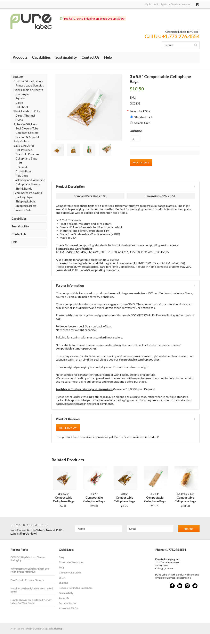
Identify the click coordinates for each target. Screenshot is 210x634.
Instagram (187, 585)
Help (108, 57)
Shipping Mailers (26, 205)
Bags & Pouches (24, 145)
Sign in (163, 4)
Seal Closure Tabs (27, 128)
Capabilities (41, 57)
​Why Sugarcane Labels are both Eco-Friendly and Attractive (30, 570)
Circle (19, 102)
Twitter (194, 585)
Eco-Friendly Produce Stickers (27, 580)
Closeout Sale (22, 210)
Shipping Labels (25, 201)
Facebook (172, 585)
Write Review (68, 427)
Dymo (19, 119)
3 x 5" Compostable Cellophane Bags (124, 497)
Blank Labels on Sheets (28, 89)
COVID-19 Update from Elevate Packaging (27, 559)
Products (20, 57)
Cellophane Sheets (28, 184)
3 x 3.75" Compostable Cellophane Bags (63, 497)
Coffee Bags (24, 171)
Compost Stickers (27, 132)
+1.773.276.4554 (181, 36)
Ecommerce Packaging (28, 192)
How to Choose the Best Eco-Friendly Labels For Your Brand (30, 601)
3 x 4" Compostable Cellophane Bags (94, 497)
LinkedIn (179, 585)
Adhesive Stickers (25, 124)
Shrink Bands (24, 188)
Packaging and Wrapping (29, 180)
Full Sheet (22, 107)
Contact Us (90, 57)
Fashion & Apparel (27, 137)
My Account (151, 4)
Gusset (22, 167)
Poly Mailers (21, 141)
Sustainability (66, 57)
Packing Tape (24, 197)
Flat (20, 162)
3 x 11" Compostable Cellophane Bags (155, 497)
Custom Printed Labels (28, 81)
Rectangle (22, 94)
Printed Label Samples (30, 85)
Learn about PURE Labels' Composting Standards (87, 270)
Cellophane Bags (26, 158)
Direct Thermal (25, 115)
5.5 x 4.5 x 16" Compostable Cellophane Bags (185, 497)
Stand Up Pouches (27, 154)
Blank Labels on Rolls (27, 111)
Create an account (181, 4)
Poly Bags (22, 175)
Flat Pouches (24, 150)
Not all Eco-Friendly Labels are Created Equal (31, 590)
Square (20, 98)
